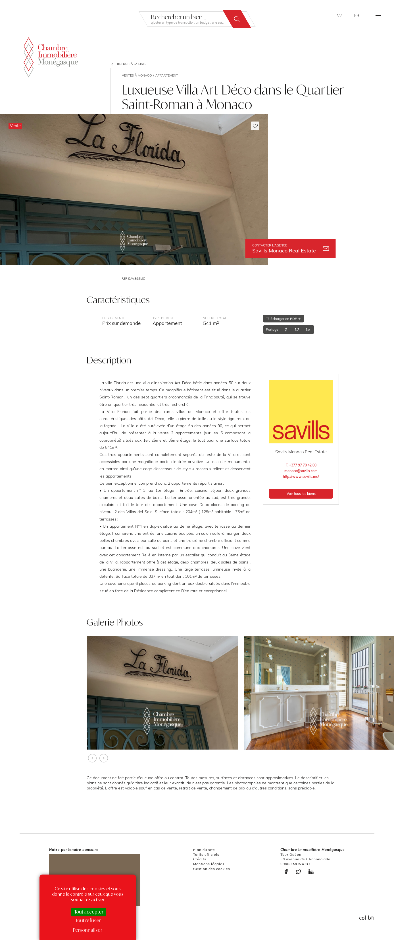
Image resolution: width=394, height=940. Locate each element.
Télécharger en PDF (283, 318)
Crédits (199, 859)
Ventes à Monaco (137, 75)
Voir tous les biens (301, 493)
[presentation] (92, 758)
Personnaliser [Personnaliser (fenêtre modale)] (87, 930)
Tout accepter (88, 912)
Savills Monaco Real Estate (290, 248)
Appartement (166, 75)
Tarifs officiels (206, 854)
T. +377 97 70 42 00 (301, 465)
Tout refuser (88, 920)
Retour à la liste (128, 64)
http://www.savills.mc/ (301, 476)
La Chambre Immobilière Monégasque (51, 56)
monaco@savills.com (301, 471)
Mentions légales (208, 864)
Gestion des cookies (211, 869)
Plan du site (204, 850)
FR (356, 15)
